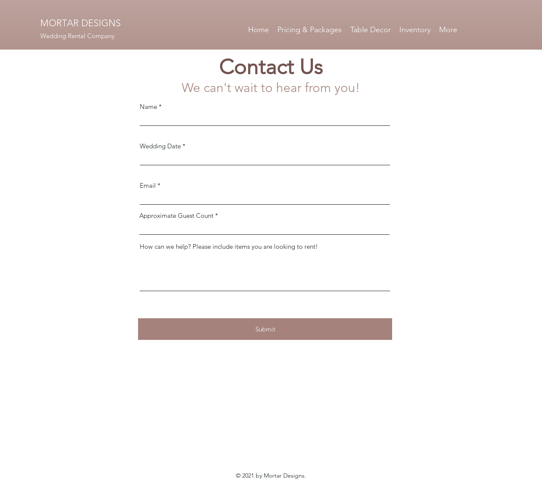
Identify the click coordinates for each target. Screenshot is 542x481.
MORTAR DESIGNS (80, 23)
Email (148, 185)
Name (148, 106)
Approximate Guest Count (176, 215)
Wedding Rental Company (77, 36)
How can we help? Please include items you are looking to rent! (229, 246)
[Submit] (265, 329)
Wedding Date (160, 146)
